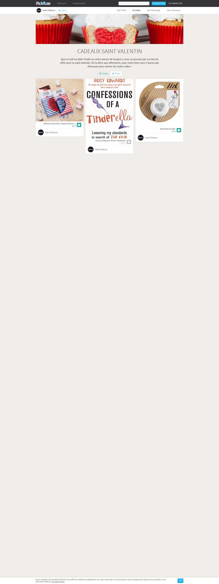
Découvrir (61, 3)
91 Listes (136, 10)
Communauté (79, 3)
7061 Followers (173, 10)
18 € (173, 131)
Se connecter (175, 3)
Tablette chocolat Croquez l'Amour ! (59, 123)
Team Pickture (51, 132)
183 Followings (153, 10)
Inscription (159, 3)
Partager (105, 73)
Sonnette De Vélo (167, 128)
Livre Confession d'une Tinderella (110, 140)
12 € (74, 126)
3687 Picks (121, 10)
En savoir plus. (58, 581)
